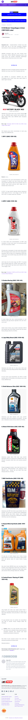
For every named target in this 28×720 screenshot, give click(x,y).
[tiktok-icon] (13, 691)
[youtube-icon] (6, 691)
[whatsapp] (9, 656)
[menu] (3, 2)
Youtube (12, 650)
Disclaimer (17, 701)
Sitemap (17, 703)
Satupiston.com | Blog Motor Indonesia (15, 717)
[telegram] (11, 656)
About (16, 696)
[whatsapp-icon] (8, 691)
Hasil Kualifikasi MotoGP (7, 701)
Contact (17, 698)
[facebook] (5, 656)
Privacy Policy (18, 699)
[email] (16, 656)
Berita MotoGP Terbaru (7, 696)
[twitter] (7, 656)
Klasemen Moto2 (5, 703)
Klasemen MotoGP (6, 699)
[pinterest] (14, 656)
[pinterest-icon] (11, 691)
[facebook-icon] (2, 691)
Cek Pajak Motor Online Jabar (14, 14)
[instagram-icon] (4, 691)
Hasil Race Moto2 (5, 704)
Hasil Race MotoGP (6, 698)
